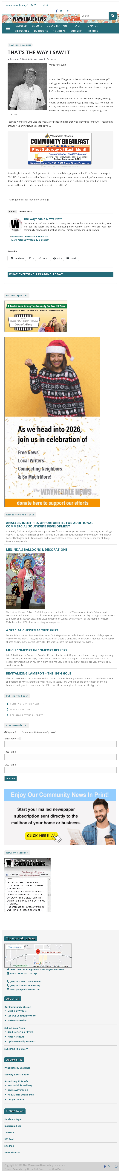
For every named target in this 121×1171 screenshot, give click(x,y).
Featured (20, 25)
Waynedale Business (20, 45)
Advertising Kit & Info (16, 1081)
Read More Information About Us (29, 236)
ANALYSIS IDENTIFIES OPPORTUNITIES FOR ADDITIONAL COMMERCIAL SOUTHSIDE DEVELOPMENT (49, 524)
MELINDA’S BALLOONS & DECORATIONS (36, 549)
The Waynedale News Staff (43, 219)
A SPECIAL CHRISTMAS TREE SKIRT (32, 630)
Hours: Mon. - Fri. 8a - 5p (22, 973)
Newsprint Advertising (20, 1085)
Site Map (9, 1145)
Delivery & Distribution (16, 1074)
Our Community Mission (17, 1006)
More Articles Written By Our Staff (30, 239)
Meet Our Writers (17, 1010)
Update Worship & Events (22, 1041)
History (92, 30)
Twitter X (9, 1132)
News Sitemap (12, 1152)
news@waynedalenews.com (23, 989)
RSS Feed (9, 1139)
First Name (10, 751)
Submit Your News (14, 1027)
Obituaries (21, 30)
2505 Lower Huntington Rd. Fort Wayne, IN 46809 (35, 969)
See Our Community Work (22, 1015)
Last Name (10, 764)
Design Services (16, 1099)
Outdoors (41, 30)
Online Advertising (18, 1089)
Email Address (12, 738)
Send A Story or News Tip (27, 703)
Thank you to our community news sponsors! (60, 166)
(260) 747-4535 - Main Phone (23, 981)
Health (78, 25)
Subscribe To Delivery (16, 1048)
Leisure (37, 25)
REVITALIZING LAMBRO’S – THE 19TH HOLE (38, 673)
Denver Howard (37, 59)
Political (59, 30)
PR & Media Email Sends (21, 1094)
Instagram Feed (12, 1125)
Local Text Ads (57, 25)
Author (12, 211)
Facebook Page (12, 1119)
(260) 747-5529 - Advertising (23, 985)
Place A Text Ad (19, 709)
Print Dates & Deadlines (17, 1067)
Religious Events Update (26, 715)
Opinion (92, 25)
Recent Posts (26, 211)
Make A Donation (17, 1020)
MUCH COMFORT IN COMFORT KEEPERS (36, 650)
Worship (76, 30)
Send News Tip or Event (20, 1031)
